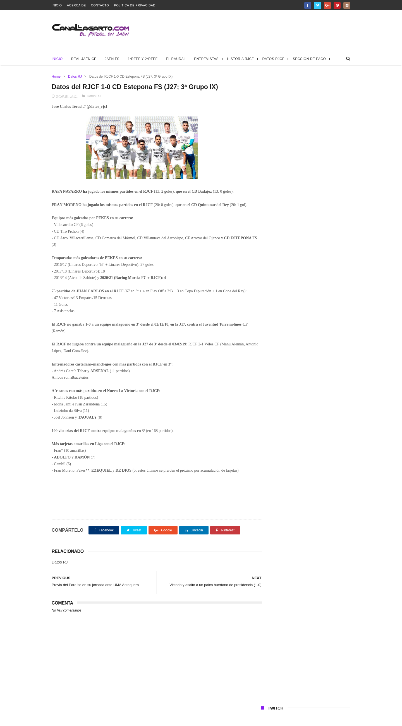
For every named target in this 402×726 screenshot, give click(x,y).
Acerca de (76, 5)
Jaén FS (112, 59)
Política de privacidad (134, 5)
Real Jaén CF (83, 59)
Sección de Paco (309, 59)
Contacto (100, 5)
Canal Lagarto (149, 719)
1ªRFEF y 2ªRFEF (143, 59)
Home (56, 76)
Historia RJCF (240, 59)
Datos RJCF (273, 59)
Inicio (57, 5)
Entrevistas (206, 59)
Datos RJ (75, 76)
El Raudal (176, 59)
